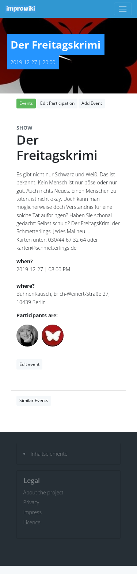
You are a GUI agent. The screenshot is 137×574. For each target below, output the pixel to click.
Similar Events (33, 400)
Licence (32, 522)
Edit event (29, 364)
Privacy (31, 502)
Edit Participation (57, 103)
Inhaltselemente (49, 453)
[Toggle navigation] (123, 9)
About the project (43, 492)
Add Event (91, 103)
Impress (32, 512)
